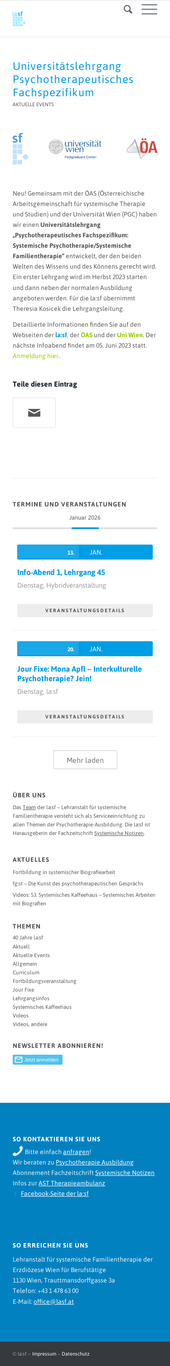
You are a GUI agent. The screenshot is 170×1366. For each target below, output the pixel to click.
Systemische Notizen (119, 833)
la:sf (61, 335)
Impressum (44, 1353)
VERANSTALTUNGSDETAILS (85, 610)
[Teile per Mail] (34, 412)
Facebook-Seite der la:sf (55, 1193)
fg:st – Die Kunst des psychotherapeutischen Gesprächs (78, 883)
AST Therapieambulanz (72, 1183)
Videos (21, 1015)
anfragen (76, 1151)
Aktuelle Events (33, 104)
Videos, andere (30, 1024)
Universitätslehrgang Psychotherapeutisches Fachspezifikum (73, 79)
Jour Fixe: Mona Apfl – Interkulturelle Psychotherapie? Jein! (79, 673)
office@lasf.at (54, 1301)
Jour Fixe (23, 990)
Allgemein (25, 964)
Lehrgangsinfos (31, 998)
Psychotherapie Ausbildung (95, 1162)
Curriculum (26, 972)
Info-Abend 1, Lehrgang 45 (61, 572)
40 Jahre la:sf (28, 937)
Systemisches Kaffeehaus (42, 1007)
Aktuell (21, 946)
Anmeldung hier (35, 355)
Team (29, 807)
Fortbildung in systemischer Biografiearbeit (64, 872)
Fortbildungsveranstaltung (45, 981)
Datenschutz (75, 1353)
